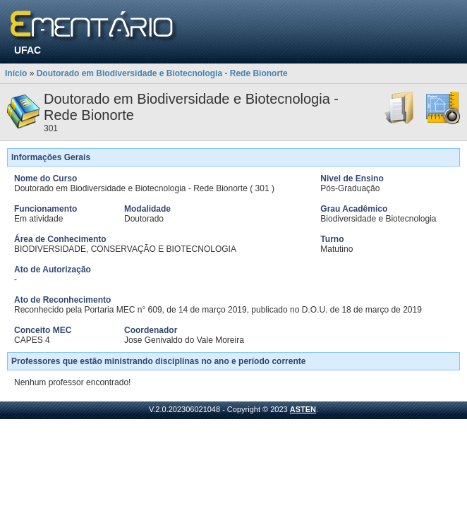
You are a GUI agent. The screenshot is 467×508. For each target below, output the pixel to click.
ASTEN (303, 409)
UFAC (27, 50)
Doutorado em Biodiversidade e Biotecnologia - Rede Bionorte (162, 73)
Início (16, 73)
